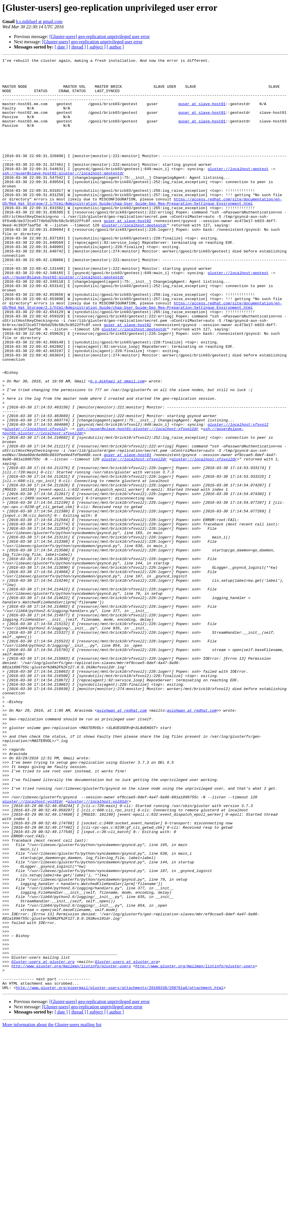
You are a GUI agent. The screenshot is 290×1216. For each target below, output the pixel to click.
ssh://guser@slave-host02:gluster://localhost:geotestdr (63, 196)
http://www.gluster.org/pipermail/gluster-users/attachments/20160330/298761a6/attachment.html (119, 1173)
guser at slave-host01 (202, 113)
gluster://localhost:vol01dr (32, 950)
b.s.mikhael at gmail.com (39, 21)
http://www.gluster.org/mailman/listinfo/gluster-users (71, 1147)
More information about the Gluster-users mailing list (51, 1210)
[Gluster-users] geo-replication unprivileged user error (99, 36)
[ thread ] (77, 46)
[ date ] (61, 46)
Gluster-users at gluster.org (42, 1142)
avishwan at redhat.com (122, 841)
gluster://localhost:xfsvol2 (238, 498)
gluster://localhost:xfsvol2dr (134, 539)
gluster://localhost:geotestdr (134, 258)
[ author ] (115, 46)
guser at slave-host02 (127, 253)
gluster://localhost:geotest (238, 191)
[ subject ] (96, 46)
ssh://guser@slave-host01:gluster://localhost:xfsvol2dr (137, 503)
